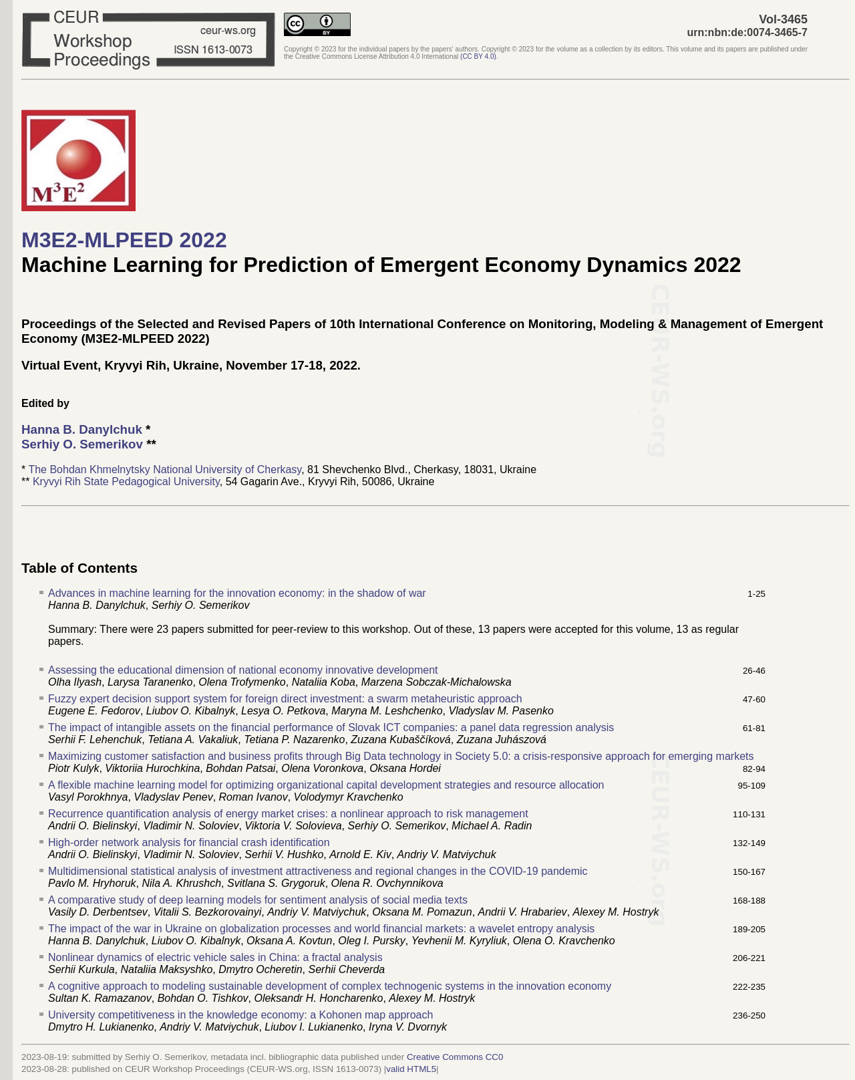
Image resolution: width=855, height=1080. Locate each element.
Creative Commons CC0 (455, 1057)
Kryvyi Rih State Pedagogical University (126, 481)
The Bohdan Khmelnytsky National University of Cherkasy (164, 469)
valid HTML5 (411, 1069)
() (478, 56)
